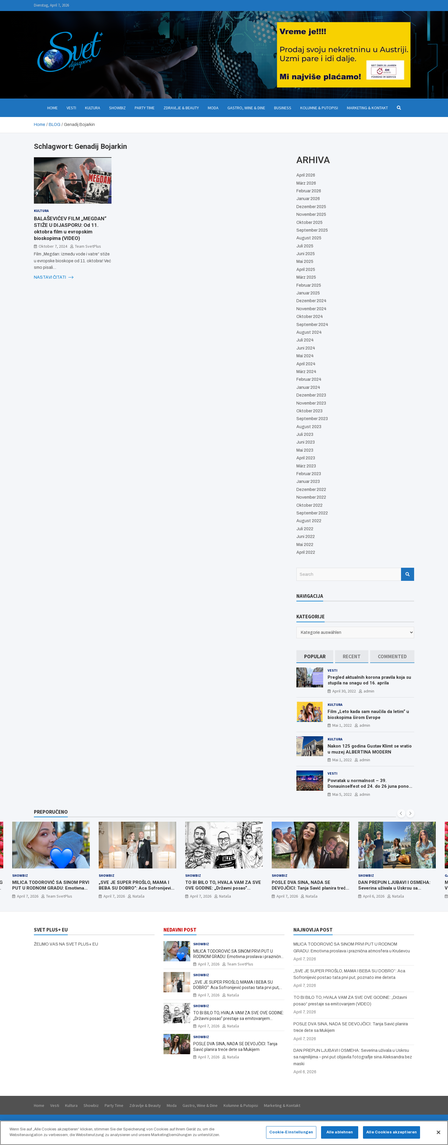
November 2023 (311, 403)
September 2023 (312, 418)
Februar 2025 (308, 285)
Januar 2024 (308, 387)
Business (282, 107)
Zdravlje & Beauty (181, 107)
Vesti (71, 107)
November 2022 (311, 497)
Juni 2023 (305, 442)
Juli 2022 (304, 529)
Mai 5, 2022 (342, 794)
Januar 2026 (308, 198)
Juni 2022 (305, 536)
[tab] (314, 656)
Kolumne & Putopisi (319, 107)
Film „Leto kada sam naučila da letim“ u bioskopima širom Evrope (368, 714)
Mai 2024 (305, 356)
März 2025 (306, 277)
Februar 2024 (308, 379)
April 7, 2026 (27, 896)
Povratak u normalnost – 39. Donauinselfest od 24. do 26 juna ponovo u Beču (371, 786)
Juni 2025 (305, 254)
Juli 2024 (305, 340)
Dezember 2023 (311, 395)
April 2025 (305, 269)
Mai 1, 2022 (342, 725)
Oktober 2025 (309, 222)
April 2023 (305, 458)
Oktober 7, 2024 (53, 246)
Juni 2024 (305, 348)
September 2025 (312, 230)
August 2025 (308, 238)
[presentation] (401, 813)
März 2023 (306, 466)
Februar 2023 (308, 474)
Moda (213, 107)
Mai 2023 (304, 450)
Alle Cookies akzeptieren (391, 1133)
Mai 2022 (304, 544)
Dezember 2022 (311, 489)
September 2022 (312, 513)
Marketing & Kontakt (367, 107)
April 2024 (305, 364)
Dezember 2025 (311, 207)
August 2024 (309, 332)
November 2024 (311, 309)
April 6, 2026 (373, 896)
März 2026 (306, 183)
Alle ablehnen (339, 1133)
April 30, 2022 (344, 691)
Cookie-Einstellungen (291, 1133)
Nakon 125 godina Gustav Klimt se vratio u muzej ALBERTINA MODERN (370, 749)
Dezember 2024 (311, 301)
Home (52, 107)
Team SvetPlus (88, 246)
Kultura (92, 107)
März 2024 (306, 371)
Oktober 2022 (309, 505)
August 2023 (308, 427)
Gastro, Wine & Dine (246, 107)
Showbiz (117, 107)
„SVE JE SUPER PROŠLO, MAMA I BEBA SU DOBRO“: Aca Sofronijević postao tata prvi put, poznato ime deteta (136, 891)
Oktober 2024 (309, 316)
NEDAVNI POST (180, 929)
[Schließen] (438, 1133)
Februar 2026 (308, 191)
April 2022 (305, 552)
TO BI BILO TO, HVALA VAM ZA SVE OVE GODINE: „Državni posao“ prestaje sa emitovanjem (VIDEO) (223, 888)
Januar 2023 (308, 481)
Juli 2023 (304, 434)
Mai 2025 (304, 261)
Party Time (145, 107)
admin (369, 691)
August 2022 (308, 521)
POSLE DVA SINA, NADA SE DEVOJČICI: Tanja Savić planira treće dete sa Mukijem (310, 888)
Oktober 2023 (309, 411)
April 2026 (305, 175)
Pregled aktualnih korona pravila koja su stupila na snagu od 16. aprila (369, 680)
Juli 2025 (304, 246)
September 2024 (312, 324)
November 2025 (311, 214)
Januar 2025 (308, 293)
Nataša (138, 896)
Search (407, 574)
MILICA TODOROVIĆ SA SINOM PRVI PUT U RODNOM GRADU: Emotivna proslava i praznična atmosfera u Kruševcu (50, 891)
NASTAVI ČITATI (53, 277)
